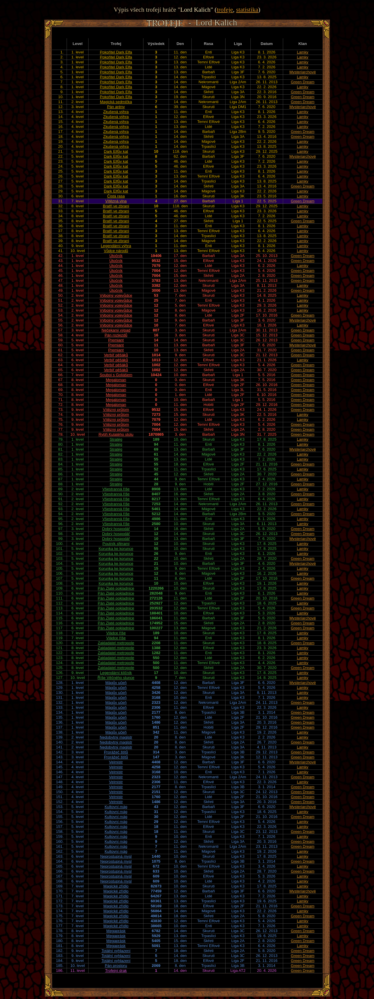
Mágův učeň (116, 682)
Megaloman (116, 380)
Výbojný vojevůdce (116, 295)
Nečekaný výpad (116, 330)
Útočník (115, 255)
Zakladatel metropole (116, 643)
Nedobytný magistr (116, 737)
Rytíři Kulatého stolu (115, 434)
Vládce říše (116, 633)
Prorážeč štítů (116, 752)
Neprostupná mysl (115, 856)
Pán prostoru (116, 965)
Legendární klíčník (116, 672)
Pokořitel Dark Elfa (116, 52)
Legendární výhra (116, 246)
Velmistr (116, 762)
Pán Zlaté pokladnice (116, 588)
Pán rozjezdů (116, 335)
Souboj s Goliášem (116, 375)
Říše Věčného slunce (116, 677)
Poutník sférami (116, 543)
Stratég (116, 439)
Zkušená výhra (116, 112)
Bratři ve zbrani (116, 206)
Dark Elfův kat (116, 151)
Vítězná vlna (116, 201)
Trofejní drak (116, 970)
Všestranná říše (115, 489)
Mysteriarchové (302, 72)
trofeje (225, 9)
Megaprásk (116, 931)
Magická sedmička (116, 102)
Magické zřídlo (116, 886)
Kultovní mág (116, 807)
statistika (247, 9)
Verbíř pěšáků (116, 355)
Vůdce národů (116, 251)
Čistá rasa (116, 196)
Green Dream (302, 82)
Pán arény (116, 107)
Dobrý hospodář (116, 529)
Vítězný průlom (116, 409)
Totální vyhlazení (115, 950)
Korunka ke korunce (116, 548)
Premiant (116, 340)
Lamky (302, 52)
